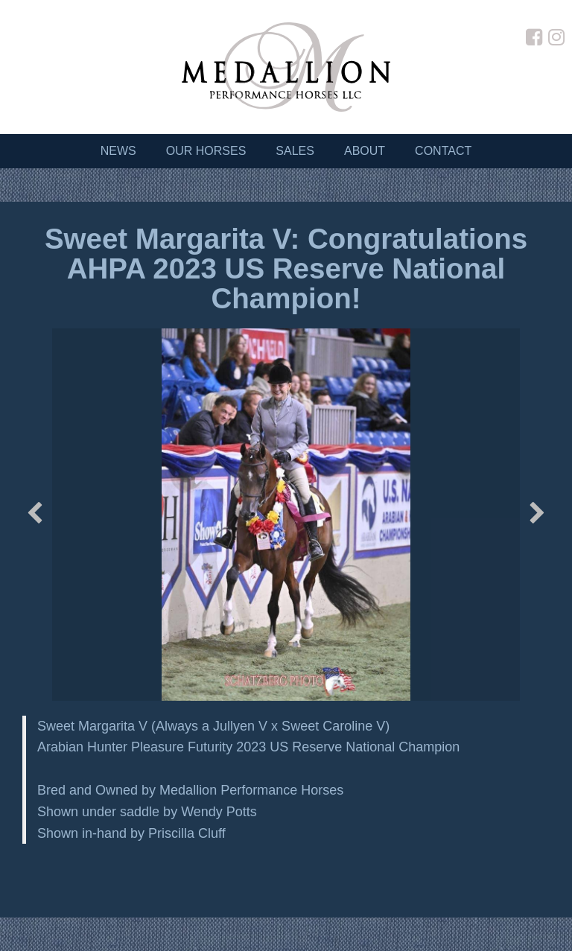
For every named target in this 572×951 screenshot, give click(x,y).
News (118, 150)
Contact (443, 150)
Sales (295, 150)
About (364, 150)
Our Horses (206, 150)
